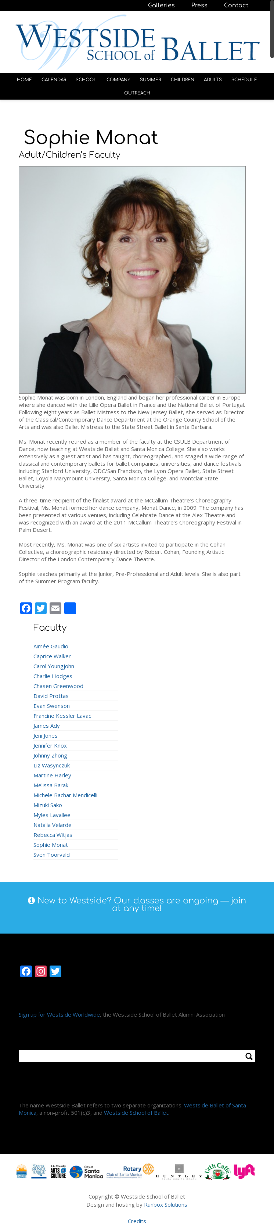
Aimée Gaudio (50, 644)
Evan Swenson (51, 704)
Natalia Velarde (52, 823)
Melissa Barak (50, 783)
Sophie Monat (50, 842)
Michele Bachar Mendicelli (65, 793)
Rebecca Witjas (52, 833)
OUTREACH (137, 91)
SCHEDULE (244, 78)
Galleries (161, 5)
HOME (24, 78)
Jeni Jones (45, 733)
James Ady (46, 723)
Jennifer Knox (50, 743)
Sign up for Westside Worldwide (59, 1012)
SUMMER (150, 78)
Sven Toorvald (51, 852)
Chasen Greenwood (58, 684)
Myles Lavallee (52, 813)
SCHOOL (86, 78)
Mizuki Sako (47, 803)
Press (199, 5)
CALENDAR (54, 78)
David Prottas (51, 694)
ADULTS (213, 78)
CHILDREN (182, 78)
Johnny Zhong (50, 753)
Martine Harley (52, 773)
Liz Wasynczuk (51, 763)
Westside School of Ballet (136, 1110)
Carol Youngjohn (53, 664)
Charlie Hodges (52, 674)
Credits (137, 1219)
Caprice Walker (52, 654)
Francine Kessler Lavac (62, 713)
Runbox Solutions (165, 1203)
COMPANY (118, 78)
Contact (236, 5)
